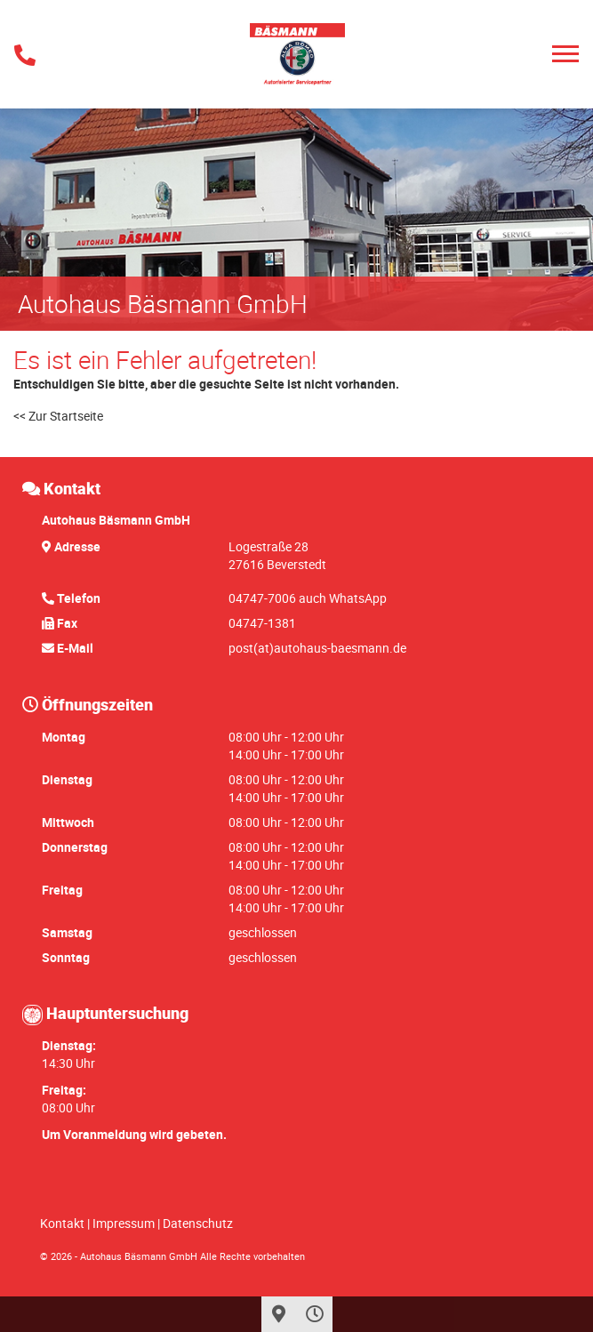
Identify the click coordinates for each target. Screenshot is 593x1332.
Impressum (123, 1223)
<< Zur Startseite (58, 415)
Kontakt (62, 1223)
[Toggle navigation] (565, 53)
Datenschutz (198, 1223)
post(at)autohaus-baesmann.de (317, 647)
